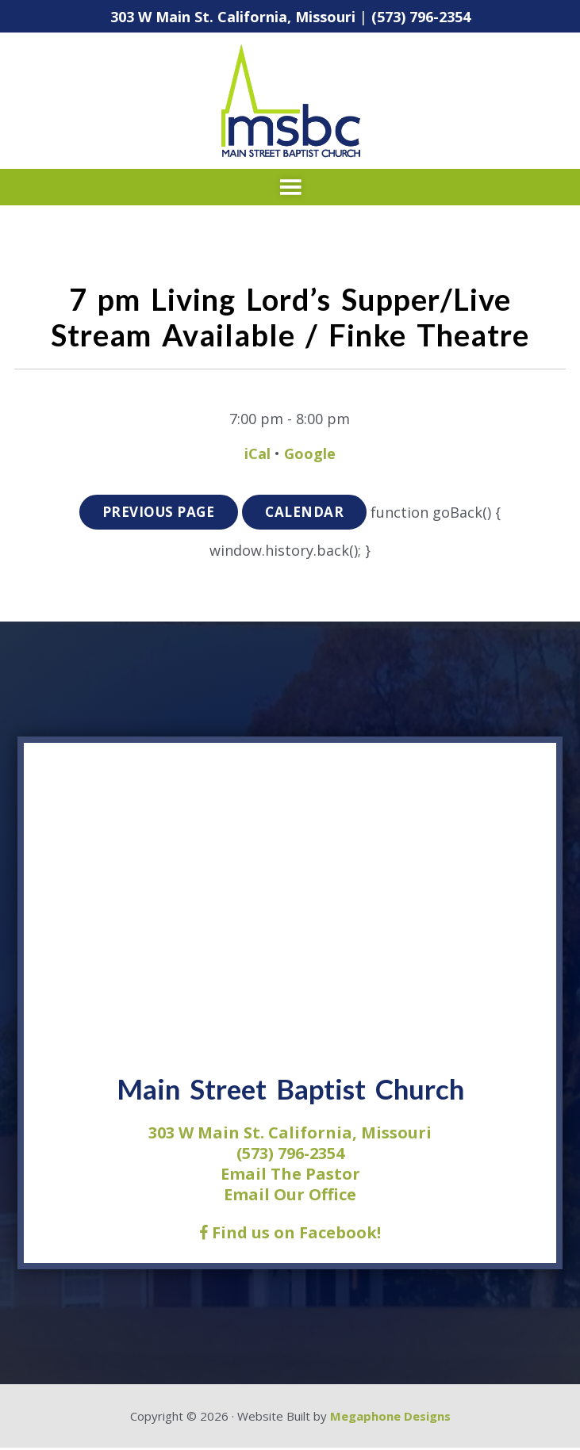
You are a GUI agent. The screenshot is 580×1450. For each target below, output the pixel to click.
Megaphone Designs (390, 1417)
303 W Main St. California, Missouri (232, 16)
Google (310, 453)
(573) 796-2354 (421, 16)
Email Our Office (290, 1196)
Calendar (306, 513)
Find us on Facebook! (290, 1234)
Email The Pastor (290, 1175)
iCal (257, 453)
